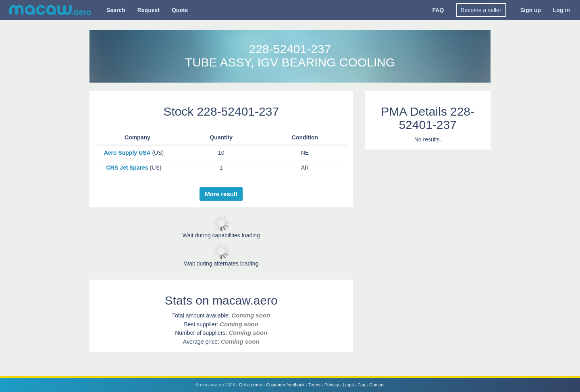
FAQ (438, 10)
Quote (180, 10)
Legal (348, 384)
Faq (361, 384)
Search (115, 10)
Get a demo (250, 384)
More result (221, 194)
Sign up (530, 10)
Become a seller (481, 10)
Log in (561, 10)
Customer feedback (285, 384)
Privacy (331, 384)
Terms (314, 384)
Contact (377, 384)
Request (148, 10)
